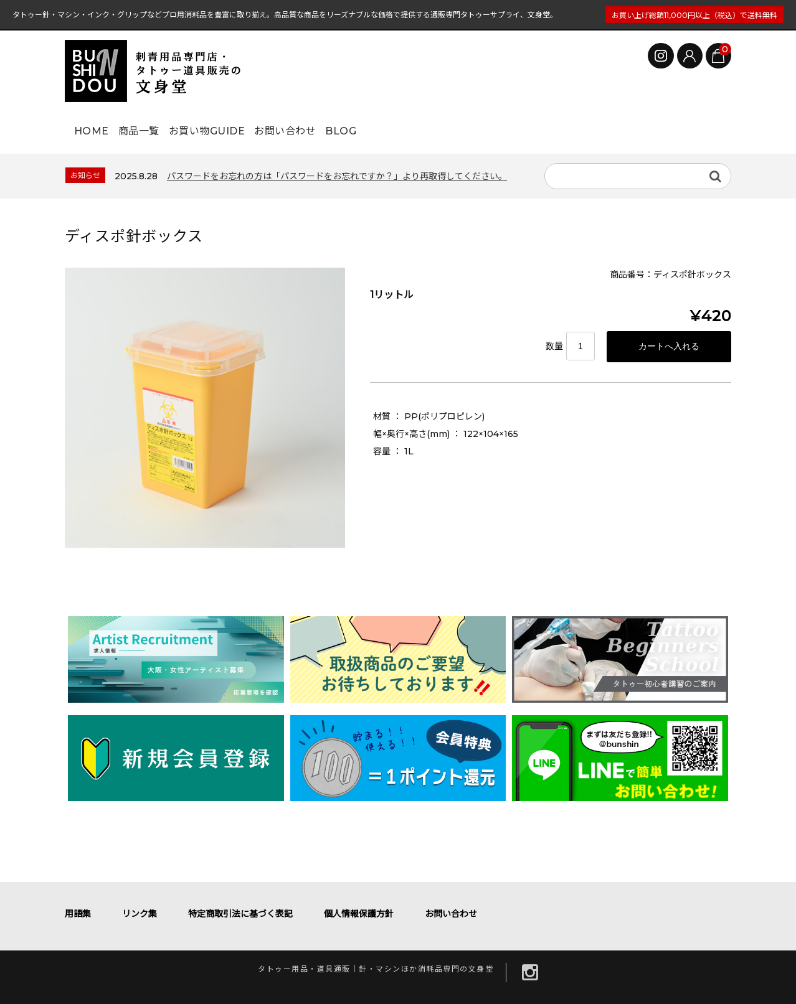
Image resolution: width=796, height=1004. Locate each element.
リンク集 (139, 913)
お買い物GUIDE (252, 124)
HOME (96, 124)
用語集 (78, 913)
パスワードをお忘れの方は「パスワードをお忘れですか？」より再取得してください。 (337, 176)
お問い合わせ (352, 124)
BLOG (428, 124)
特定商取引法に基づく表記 (240, 913)
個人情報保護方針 (359, 913)
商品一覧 (163, 124)
